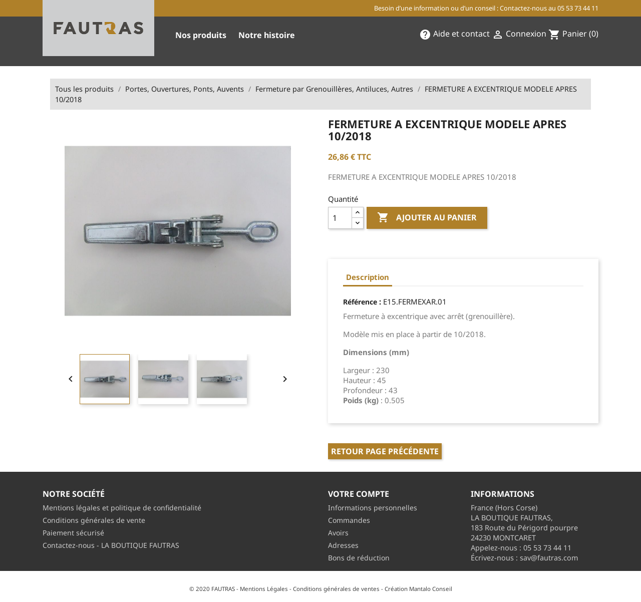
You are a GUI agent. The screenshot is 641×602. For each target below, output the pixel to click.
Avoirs (338, 532)
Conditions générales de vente (94, 520)
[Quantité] (340, 218)
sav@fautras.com (549, 557)
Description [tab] (367, 277)
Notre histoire (266, 35)
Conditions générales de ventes (336, 588)
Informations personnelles (372, 507)
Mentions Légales (264, 588)
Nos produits (200, 35)
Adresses (343, 545)
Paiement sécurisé (73, 532)
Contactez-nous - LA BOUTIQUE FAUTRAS (111, 545)
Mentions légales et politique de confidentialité (122, 507)
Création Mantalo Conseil (418, 588)
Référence (360, 302)
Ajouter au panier (427, 217)
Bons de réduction (359, 557)
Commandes (349, 520)
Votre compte (358, 493)
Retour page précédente (385, 451)
